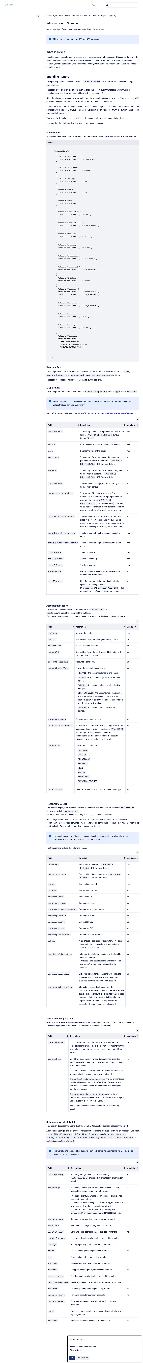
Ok (72, 1358)
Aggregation (109, 136)
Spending (112, 15)
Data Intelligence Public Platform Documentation (63, 15)
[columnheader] (63, 425)
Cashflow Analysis (99, 15)
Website (95, 5)
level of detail (93, 947)
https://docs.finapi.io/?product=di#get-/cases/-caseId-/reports (105, 413)
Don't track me (83, 1358)
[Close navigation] (38, 16)
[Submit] (107, 5)
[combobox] (121, 5)
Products (87, 15)
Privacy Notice (75, 1350)
